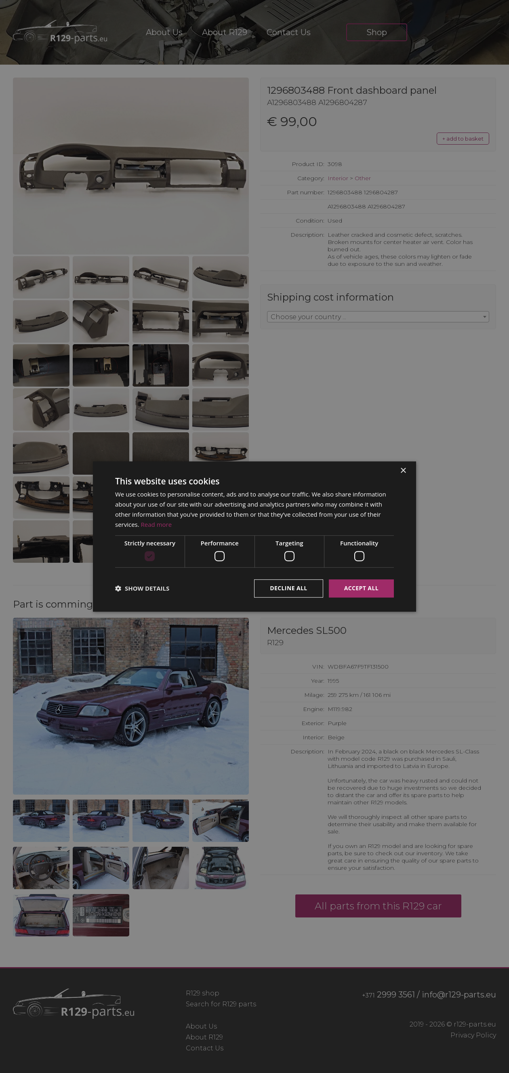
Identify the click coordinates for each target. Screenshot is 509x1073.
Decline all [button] (288, 588)
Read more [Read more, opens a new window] (156, 524)
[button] (142, 588)
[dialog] (254, 536)
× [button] (403, 471)
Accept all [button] (361, 588)
